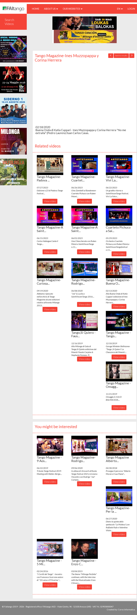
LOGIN (131, 8)
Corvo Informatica (126, 609)
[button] (50, 165)
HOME (36, 8)
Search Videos (9, 22)
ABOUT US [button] (51, 8)
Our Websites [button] (73, 8)
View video (50, 201)
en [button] (120, 8)
